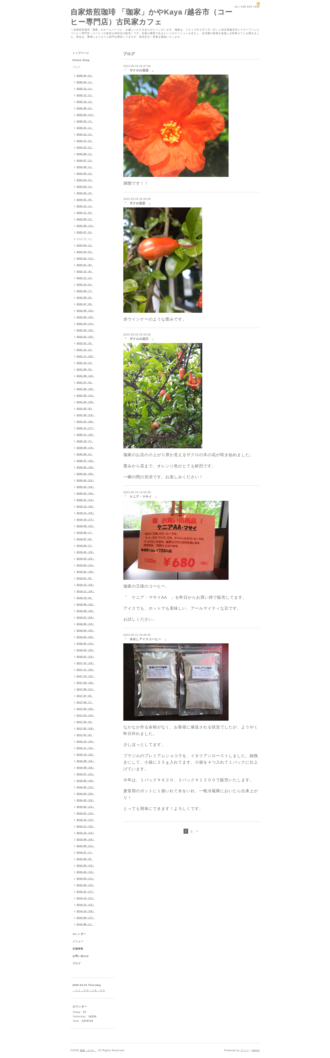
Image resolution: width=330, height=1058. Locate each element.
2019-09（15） (86, 526)
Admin (255, 1050)
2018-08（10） (86, 611)
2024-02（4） (85, 193)
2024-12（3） (85, 134)
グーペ (245, 1050)
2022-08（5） (85, 297)
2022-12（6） (85, 271)
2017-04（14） (86, 715)
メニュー (77, 941)
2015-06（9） (85, 859)
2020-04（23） (86, 480)
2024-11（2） (85, 141)
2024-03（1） (85, 186)
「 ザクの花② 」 (137, 203)
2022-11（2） (85, 278)
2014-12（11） (86, 898)
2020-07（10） (86, 461)
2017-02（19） (86, 728)
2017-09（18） (86, 682)
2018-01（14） (86, 656)
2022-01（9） (85, 343)
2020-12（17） (86, 428)
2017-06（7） (85, 702)
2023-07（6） (85, 232)
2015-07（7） (85, 852)
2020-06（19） (86, 467)
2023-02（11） (86, 258)
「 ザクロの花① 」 (139, 339)
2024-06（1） (85, 167)
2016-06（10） (86, 780)
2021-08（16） (86, 376)
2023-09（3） (85, 219)
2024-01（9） (85, 199)
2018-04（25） (86, 637)
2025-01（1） (85, 128)
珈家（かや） (88, 1050)
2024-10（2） (85, 147)
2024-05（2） (85, 173)
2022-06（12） (86, 310)
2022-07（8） (85, 304)
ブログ (76, 67)
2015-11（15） (86, 826)
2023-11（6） (85, 212)
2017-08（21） (86, 689)
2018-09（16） (86, 604)
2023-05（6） (85, 239)
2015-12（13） (86, 820)
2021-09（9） (85, 369)
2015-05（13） (86, 865)
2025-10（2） (85, 101)
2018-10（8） (85, 598)
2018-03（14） (86, 643)
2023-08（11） (86, 225)
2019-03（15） (86, 565)
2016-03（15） (86, 800)
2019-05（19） (86, 552)
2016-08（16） (86, 767)
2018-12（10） (86, 585)
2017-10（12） (86, 676)
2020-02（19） (86, 493)
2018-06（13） (86, 624)
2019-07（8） (85, 539)
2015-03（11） (86, 878)
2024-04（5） (85, 180)
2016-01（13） (86, 813)
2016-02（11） (86, 807)
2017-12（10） (86, 663)
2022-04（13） (86, 323)
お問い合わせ (80, 956)
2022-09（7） (85, 291)
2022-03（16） (86, 330)
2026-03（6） (85, 75)
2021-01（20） (86, 421)
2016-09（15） (86, 761)
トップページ (80, 53)
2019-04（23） (86, 558)
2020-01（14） (86, 500)
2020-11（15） (86, 434)
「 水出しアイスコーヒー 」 (145, 639)
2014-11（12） (86, 904)
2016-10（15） (86, 754)
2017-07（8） (85, 696)
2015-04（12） (86, 872)
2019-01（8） (85, 578)
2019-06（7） (85, 545)
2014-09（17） (86, 917)
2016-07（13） (86, 774)
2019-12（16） (86, 506)
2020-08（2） (85, 454)
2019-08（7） (85, 532)
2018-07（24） (86, 617)
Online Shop (81, 60)
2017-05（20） (86, 709)
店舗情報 (77, 948)
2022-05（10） (86, 317)
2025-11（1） (85, 95)
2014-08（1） (85, 924)
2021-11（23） (86, 356)
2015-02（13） (86, 885)
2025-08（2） (85, 108)
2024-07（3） (85, 160)
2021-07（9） (85, 382)
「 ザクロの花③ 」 (139, 70)
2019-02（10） (86, 571)
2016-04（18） (86, 793)
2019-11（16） (86, 513)
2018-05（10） (86, 630)
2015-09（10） (86, 839)
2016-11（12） (86, 748)
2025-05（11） (86, 115)
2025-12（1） (85, 88)
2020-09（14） (86, 447)
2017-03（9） (85, 722)
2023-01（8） (85, 265)
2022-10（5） (85, 284)
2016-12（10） (86, 741)
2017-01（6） (85, 735)
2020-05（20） (86, 474)
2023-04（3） (85, 245)
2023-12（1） (85, 206)
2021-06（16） (86, 389)
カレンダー (79, 933)
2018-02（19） (86, 650)
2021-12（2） (85, 350)
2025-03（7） (85, 121)
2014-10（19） (86, 911)
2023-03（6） (85, 252)
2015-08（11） (86, 846)
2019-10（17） (86, 519)
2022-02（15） (86, 336)
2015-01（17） (86, 891)
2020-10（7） (85, 441)
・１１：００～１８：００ (88, 990)
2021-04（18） (86, 402)
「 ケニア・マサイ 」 (140, 496)
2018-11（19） (86, 591)
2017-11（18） (86, 669)
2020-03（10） (86, 487)
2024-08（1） (85, 154)
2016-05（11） (86, 787)
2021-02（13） (86, 415)
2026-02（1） (85, 82)
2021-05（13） (86, 395)
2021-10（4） (85, 363)
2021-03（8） (85, 408)
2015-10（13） (86, 833)
